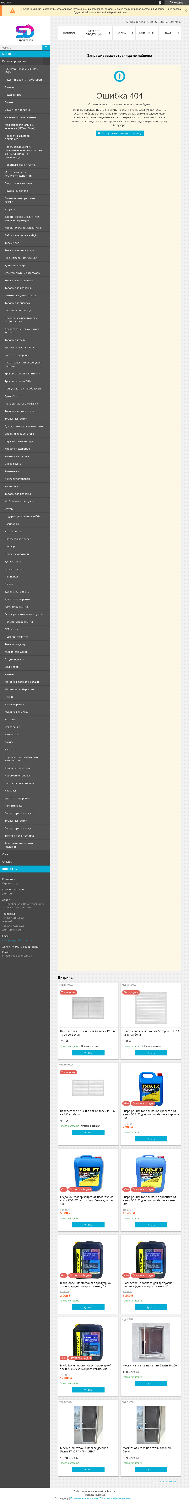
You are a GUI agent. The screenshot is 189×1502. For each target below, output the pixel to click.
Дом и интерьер (15, 265)
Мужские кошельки (17, 712)
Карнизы (10, 790)
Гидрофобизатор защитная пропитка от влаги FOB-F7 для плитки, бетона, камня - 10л (87, 1200)
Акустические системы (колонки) (19, 844)
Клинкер (10, 674)
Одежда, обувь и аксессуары (22, 273)
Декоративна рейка (17, 599)
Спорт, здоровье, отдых (20, 433)
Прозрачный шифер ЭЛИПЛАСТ (17, 137)
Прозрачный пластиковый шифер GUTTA (21, 319)
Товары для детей (16, 340)
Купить (88, 1052)
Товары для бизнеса (17, 303)
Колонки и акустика (17, 456)
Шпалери (10, 546)
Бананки (10, 749)
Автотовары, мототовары (21, 295)
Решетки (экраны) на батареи (23, 79)
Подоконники (13, 94)
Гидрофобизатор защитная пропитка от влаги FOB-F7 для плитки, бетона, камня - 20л (150, 1200)
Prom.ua (111, 1491)
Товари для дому (15, 644)
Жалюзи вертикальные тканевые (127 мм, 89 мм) (20, 126)
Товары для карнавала (19, 280)
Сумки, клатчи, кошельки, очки (24, 426)
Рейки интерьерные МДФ (21, 235)
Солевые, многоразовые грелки (20, 199)
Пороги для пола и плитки (20, 164)
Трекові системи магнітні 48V (22, 373)
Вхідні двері (12, 666)
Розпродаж (12, 524)
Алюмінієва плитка (16, 606)
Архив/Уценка (13, 396)
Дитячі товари (14, 561)
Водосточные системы (19, 183)
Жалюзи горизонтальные (20, 117)
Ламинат (10, 87)
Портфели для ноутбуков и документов (21, 758)
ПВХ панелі (11, 576)
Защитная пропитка (17, 109)
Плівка (9, 584)
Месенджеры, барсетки (19, 689)
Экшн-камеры (13, 531)
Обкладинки (12, 727)
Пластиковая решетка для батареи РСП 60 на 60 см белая (151, 1032)
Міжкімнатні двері (16, 651)
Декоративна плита (17, 591)
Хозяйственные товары (19, 783)
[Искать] (46, 48)
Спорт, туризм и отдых (19, 813)
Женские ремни (14, 704)
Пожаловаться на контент (84, 1498)
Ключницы (11, 734)
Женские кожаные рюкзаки (22, 682)
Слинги (9, 742)
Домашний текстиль (17, 768)
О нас (5, 854)
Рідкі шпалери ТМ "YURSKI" (21, 258)
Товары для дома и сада (20, 250)
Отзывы (7, 861)
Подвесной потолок (17, 190)
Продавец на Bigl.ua (94, 1495)
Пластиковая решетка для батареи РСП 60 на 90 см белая (88, 1032)
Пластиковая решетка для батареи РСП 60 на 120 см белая (88, 1112)
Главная (68, 32)
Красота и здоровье (17, 355)
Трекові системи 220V (18, 381)
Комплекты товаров (17, 478)
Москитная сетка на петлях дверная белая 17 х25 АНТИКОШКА (84, 1449)
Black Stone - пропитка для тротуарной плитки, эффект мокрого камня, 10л (148, 1284)
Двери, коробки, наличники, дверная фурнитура (22, 218)
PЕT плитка (11, 629)
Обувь (9, 509)
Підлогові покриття (16, 636)
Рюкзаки (10, 719)
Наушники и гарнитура (19, 441)
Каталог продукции (14, 61)
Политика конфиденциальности (117, 1498)
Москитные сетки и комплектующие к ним (19, 173)
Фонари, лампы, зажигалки (21, 403)
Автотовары (12, 471)
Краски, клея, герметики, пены (23, 227)
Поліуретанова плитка (19, 621)
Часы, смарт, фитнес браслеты (23, 388)
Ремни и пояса (14, 805)
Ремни (9, 697)
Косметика (11, 486)
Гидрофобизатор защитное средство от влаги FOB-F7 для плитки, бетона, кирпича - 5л (151, 1114)
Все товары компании (164, 1481)
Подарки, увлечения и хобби (22, 516)
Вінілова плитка (14, 569)
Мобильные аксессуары (19, 501)
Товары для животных (18, 288)
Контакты (146, 32)
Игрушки (10, 209)
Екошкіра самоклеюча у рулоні (24, 614)
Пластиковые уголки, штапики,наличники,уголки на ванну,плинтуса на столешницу (23, 152)
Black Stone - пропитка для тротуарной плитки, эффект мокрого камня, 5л (85, 1284)
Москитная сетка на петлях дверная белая (147, 1449)
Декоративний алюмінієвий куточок (22, 330)
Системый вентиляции (19, 310)
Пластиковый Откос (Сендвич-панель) (23, 364)
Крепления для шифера (19, 347)
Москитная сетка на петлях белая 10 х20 (150, 1365)
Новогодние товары (17, 775)
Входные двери (14, 659)
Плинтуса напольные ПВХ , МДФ (21, 70)
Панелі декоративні (17, 554)
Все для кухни (13, 463)
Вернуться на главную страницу (122, 133)
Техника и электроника (19, 835)
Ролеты (9, 102)
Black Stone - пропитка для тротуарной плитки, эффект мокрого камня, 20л (85, 1367)
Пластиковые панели (18, 539)
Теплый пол (12, 242)
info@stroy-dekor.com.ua (17, 940)
